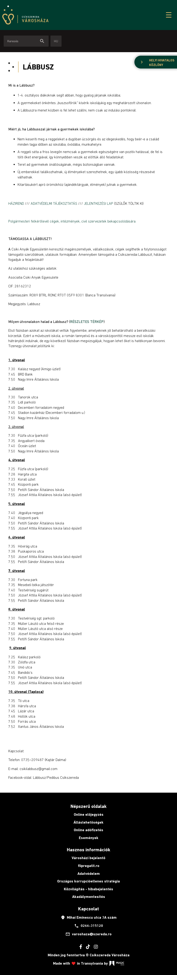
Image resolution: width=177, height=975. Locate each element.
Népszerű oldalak (88, 806)
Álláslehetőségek (88, 822)
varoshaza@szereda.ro (88, 934)
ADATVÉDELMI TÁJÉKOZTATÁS (54, 203)
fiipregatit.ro (88, 866)
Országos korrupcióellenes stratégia (88, 881)
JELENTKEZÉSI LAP (98, 203)
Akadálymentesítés (88, 896)
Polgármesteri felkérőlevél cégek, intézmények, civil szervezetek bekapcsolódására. (72, 221)
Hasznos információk (88, 849)
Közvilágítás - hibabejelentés (88, 889)
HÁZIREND (16, 203)
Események (88, 838)
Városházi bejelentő (88, 858)
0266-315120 (88, 926)
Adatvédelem (88, 873)
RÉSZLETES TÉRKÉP (86, 321)
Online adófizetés (88, 830)
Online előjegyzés (88, 814)
